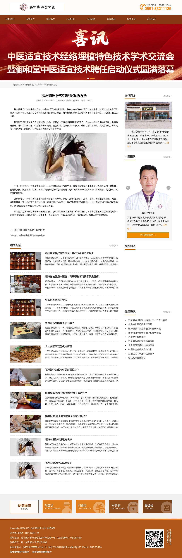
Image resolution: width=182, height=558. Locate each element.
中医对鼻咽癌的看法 (56, 300)
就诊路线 (111, 19)
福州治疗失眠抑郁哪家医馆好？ (62, 369)
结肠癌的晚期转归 (137, 358)
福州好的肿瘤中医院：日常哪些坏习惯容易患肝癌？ (73, 276)
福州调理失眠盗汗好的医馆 (32, 230)
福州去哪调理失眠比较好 (58, 463)
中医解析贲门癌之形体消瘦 (141, 341)
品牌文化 (70, 19)
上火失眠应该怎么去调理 (58, 346)
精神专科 (48, 85)
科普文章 (131, 19)
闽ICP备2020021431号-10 (35, 547)
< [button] (128, 187)
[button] (88, 78)
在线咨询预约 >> (148, 235)
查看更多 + (113, 246)
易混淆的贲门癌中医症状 (140, 324)
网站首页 (10, 19)
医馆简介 (30, 19)
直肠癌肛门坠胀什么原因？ (141, 354)
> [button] (168, 187)
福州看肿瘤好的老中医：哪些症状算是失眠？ (69, 253)
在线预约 (151, 19)
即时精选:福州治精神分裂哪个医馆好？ (66, 393)
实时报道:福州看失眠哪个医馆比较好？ (66, 416)
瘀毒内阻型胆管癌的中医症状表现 (144, 333)
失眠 (55, 85)
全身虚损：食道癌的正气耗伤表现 (144, 328)
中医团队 (91, 19)
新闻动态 (50, 19)
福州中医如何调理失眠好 (58, 439)
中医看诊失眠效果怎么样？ (59, 323)
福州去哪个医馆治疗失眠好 (32, 235)
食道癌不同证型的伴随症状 (141, 345)
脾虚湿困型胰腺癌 (137, 337)
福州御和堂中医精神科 (33, 85)
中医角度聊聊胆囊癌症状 (140, 349)
